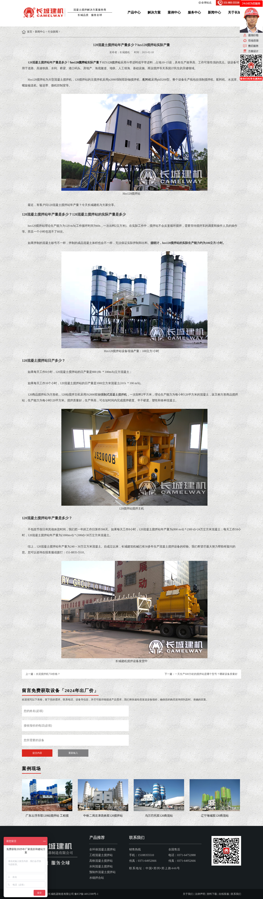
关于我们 (188, 894)
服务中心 (194, 12)
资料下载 (212, 894)
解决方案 (154, 12)
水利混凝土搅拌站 (101, 866)
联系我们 (236, 894)
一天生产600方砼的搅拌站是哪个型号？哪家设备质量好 (206, 674)
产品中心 (134, 12)
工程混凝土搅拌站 (101, 855)
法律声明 (200, 894)
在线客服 (224, 894)
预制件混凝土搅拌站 (102, 872)
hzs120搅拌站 (78, 62)
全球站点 (206, 2)
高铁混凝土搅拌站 (101, 860)
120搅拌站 (114, 62)
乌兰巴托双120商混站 (159, 815)
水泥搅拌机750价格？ (48, 674)
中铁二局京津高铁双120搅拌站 (103, 815)
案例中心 (174, 12)
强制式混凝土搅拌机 (114, 394)
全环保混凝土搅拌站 (102, 849)
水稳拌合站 (96, 877)
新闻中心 (214, 12)
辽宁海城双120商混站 (215, 815)
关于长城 (234, 12)
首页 (29, 31)
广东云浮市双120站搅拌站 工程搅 (47, 815)
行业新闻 (53, 31)
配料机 (146, 79)
